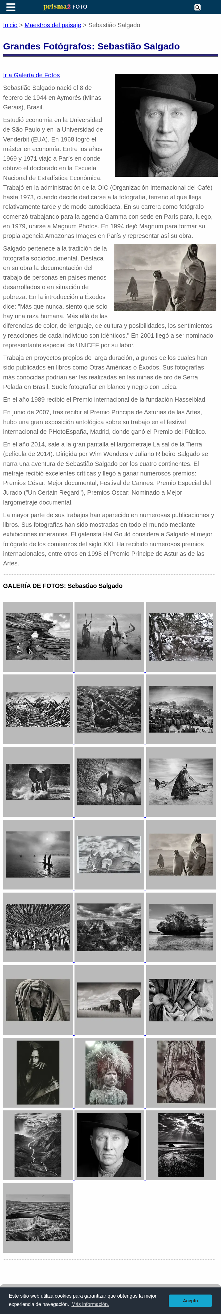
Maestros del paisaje (53, 25)
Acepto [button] (190, 1300)
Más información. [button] (90, 1304)
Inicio (10, 25)
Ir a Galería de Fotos (31, 75)
